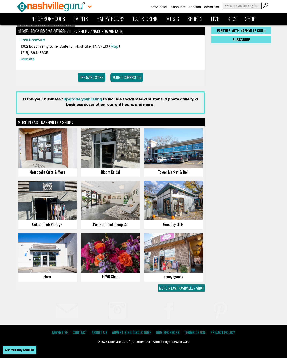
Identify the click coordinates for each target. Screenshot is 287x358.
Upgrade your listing (83, 99)
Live (215, 19)
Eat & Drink (145, 19)
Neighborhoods (48, 19)
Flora (47, 277)
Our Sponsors (167, 332)
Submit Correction (126, 77)
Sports (194, 19)
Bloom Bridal (110, 172)
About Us (99, 332)
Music (172, 19)
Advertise (211, 7)
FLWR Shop (110, 277)
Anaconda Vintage (106, 31)
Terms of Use (195, 332)
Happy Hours (110, 19)
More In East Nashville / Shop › (45, 122)
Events (80, 19)
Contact (195, 7)
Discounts (178, 7)
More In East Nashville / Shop (181, 288)
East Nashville (33, 39)
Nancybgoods (173, 277)
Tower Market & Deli (173, 172)
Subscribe (241, 39)
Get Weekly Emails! (19, 350)
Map (114, 46)
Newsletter (159, 7)
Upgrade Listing (91, 77)
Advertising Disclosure (131, 332)
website (28, 59)
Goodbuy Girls (173, 224)
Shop (250, 19)
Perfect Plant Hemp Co (110, 224)
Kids (232, 19)
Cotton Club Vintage (47, 224)
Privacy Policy (222, 332)
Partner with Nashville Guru (241, 30)
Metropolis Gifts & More (47, 172)
